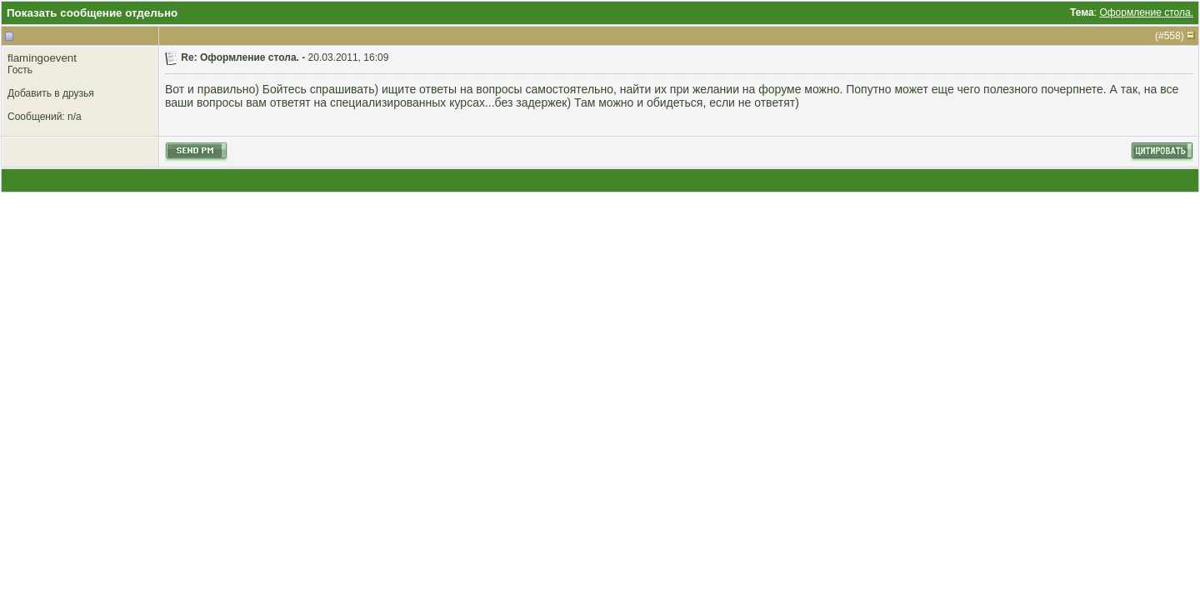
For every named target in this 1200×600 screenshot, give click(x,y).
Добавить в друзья (51, 93)
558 (1172, 36)
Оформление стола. (1146, 12)
